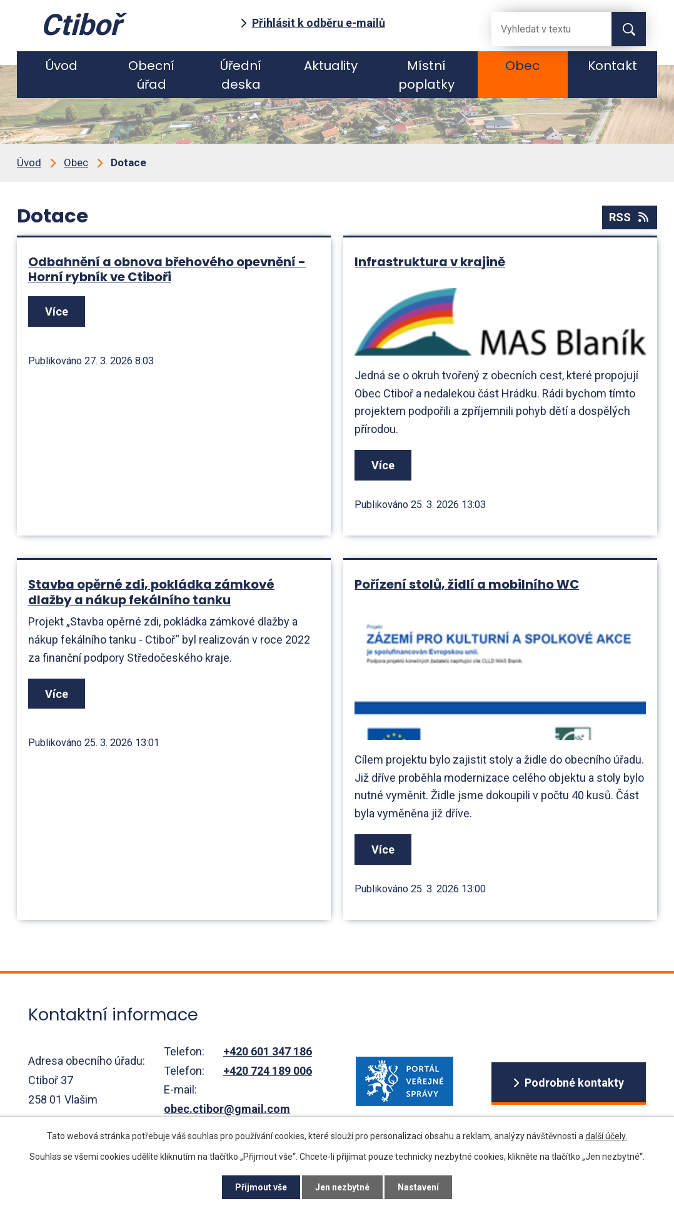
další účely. (606, 1136)
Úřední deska (240, 75)
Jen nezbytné (342, 1187)
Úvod (62, 65)
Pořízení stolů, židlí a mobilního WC (467, 584)
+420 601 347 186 (267, 1051)
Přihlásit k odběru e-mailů (318, 22)
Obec (522, 65)
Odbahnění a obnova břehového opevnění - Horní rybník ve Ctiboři (167, 269)
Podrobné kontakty (574, 1082)
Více (56, 311)
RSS (630, 217)
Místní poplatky (426, 75)
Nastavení (418, 1187)
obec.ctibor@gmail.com (227, 1108)
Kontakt (612, 65)
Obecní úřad (151, 75)
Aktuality (331, 65)
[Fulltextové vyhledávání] (541, 29)
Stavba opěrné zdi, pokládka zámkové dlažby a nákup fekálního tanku (151, 592)
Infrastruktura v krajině (430, 262)
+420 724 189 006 (267, 1070)
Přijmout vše (261, 1187)
